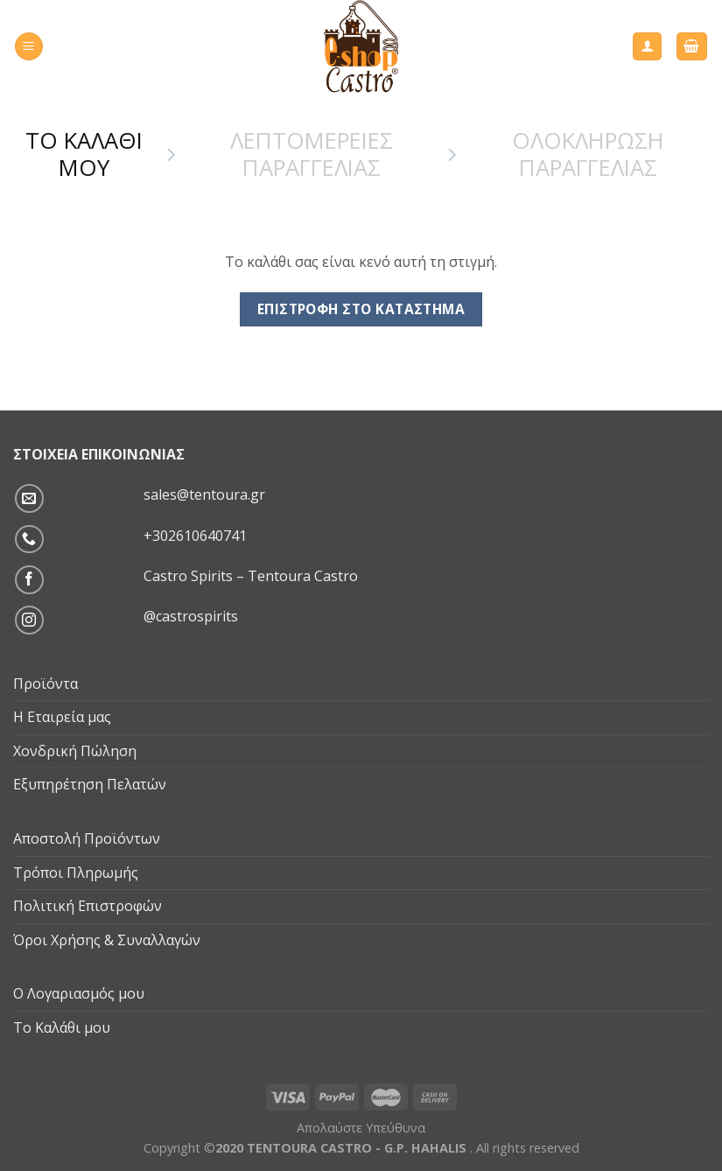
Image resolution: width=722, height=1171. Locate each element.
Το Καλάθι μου (61, 1027)
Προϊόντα (45, 683)
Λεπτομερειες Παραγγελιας (311, 154)
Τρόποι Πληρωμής (75, 872)
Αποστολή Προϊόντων (86, 838)
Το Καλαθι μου (84, 154)
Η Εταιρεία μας (62, 716)
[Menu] (29, 46)
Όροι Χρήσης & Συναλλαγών (106, 940)
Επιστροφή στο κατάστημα (361, 309)
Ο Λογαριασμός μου (78, 993)
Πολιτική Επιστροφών (87, 905)
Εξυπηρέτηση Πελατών (89, 784)
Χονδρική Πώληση (75, 751)
